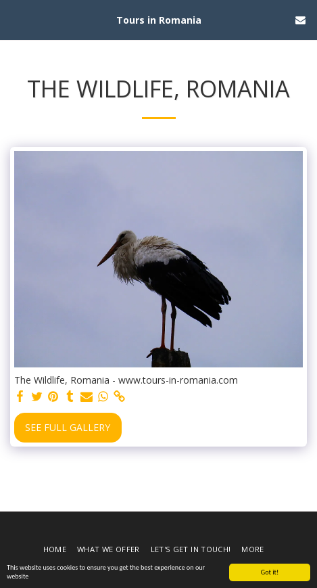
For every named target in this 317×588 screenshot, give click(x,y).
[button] (14, 19)
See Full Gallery (67, 427)
